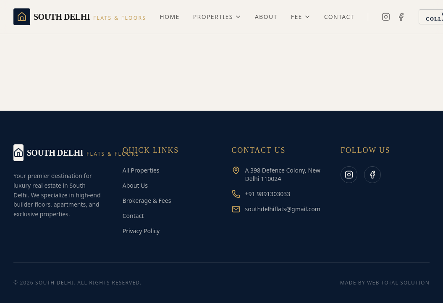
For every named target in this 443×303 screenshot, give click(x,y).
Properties (217, 17)
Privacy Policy (141, 231)
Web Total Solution (398, 282)
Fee (301, 17)
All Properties (141, 170)
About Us (135, 185)
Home (169, 17)
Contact (339, 17)
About (266, 17)
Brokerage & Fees (147, 201)
